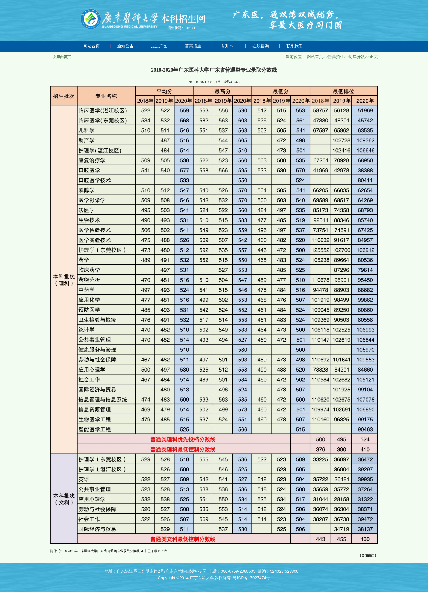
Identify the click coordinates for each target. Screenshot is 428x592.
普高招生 (193, 46)
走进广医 (159, 46)
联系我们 (294, 46)
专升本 (227, 46)
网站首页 (91, 46)
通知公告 (125, 46)
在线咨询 (260, 46)
